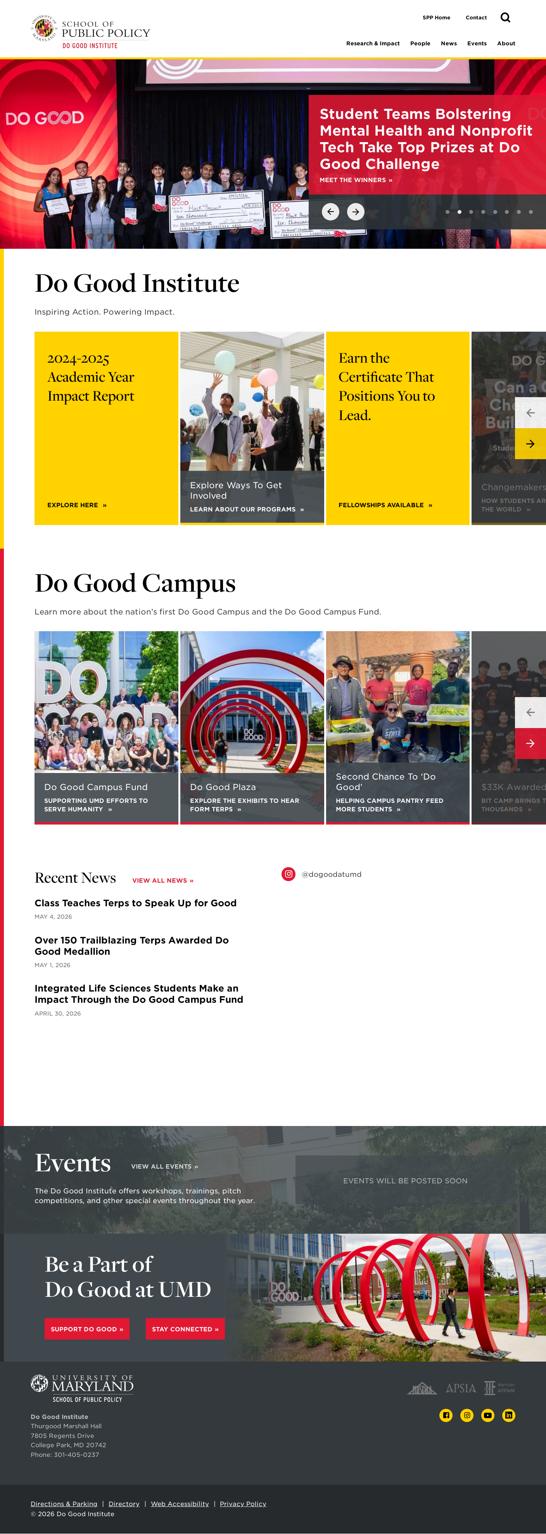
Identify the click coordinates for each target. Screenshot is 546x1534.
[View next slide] (356, 212)
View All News (159, 881)
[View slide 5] (495, 212)
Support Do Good (84, 1329)
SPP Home (436, 18)
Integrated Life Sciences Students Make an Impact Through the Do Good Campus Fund (139, 994)
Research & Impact (373, 43)
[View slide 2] (459, 212)
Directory (124, 1504)
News (449, 43)
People (420, 43)
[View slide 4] (483, 212)
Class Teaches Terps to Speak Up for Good (136, 903)
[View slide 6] (507, 212)
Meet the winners (353, 180)
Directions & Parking (64, 1504)
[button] (505, 18)
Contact (476, 18)
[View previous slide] (330, 212)
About (506, 43)
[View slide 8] (531, 212)
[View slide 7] (519, 212)
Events (477, 43)
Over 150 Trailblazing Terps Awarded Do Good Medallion (132, 946)
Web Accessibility (180, 1504)
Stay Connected (182, 1329)
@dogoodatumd (332, 875)
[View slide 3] (471, 212)
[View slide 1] (447, 212)
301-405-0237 (76, 1455)
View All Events (161, 1167)
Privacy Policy (243, 1504)
